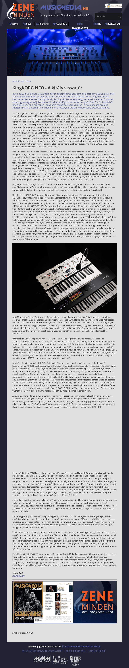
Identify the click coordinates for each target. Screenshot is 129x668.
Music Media (18, 81)
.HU (97, 23)
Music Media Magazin (42, 661)
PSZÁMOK (42, 23)
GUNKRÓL (60, 23)
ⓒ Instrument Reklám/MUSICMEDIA (81, 646)
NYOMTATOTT (80, 24)
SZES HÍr (27, 24)
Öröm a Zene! (60, 661)
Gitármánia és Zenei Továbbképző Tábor (75, 661)
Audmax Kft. (18, 575)
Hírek (28, 81)
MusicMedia (21, 11)
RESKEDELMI (112, 23)
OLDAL (14, 23)
